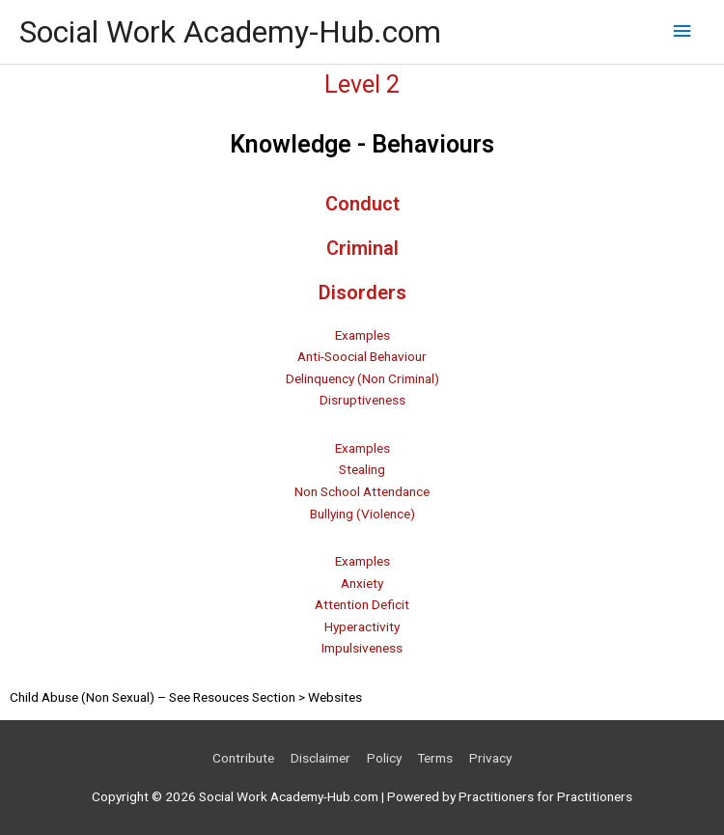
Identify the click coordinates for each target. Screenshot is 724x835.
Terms (435, 757)
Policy (384, 757)
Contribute (243, 757)
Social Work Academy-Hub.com (230, 32)
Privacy (490, 757)
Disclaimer (320, 757)
